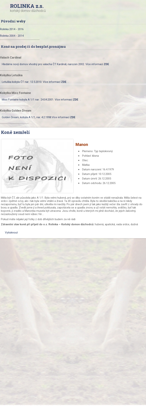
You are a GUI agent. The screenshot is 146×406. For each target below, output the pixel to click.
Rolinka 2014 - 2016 (12, 29)
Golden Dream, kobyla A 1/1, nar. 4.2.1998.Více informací (38, 117)
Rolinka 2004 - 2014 (12, 35)
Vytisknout (9, 232)
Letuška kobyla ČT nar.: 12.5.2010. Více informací (34, 82)
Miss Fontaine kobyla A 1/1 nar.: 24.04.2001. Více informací (40, 99)
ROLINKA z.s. (27, 6)
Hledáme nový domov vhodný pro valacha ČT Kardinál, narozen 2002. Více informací (55, 64)
